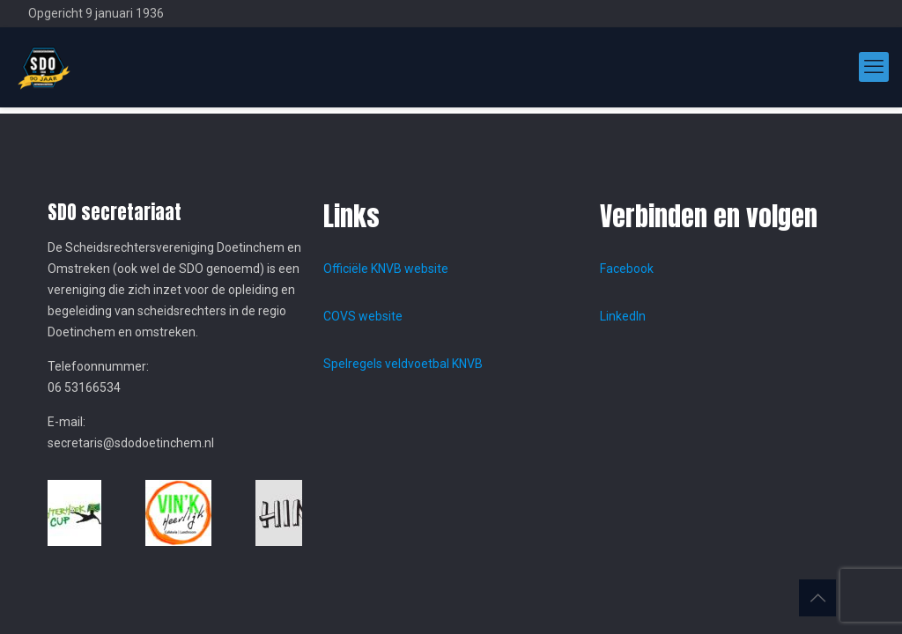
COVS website (363, 316)
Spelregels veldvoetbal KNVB (403, 364)
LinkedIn (623, 316)
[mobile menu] (874, 67)
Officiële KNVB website (385, 269)
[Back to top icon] (817, 597)
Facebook (627, 269)
